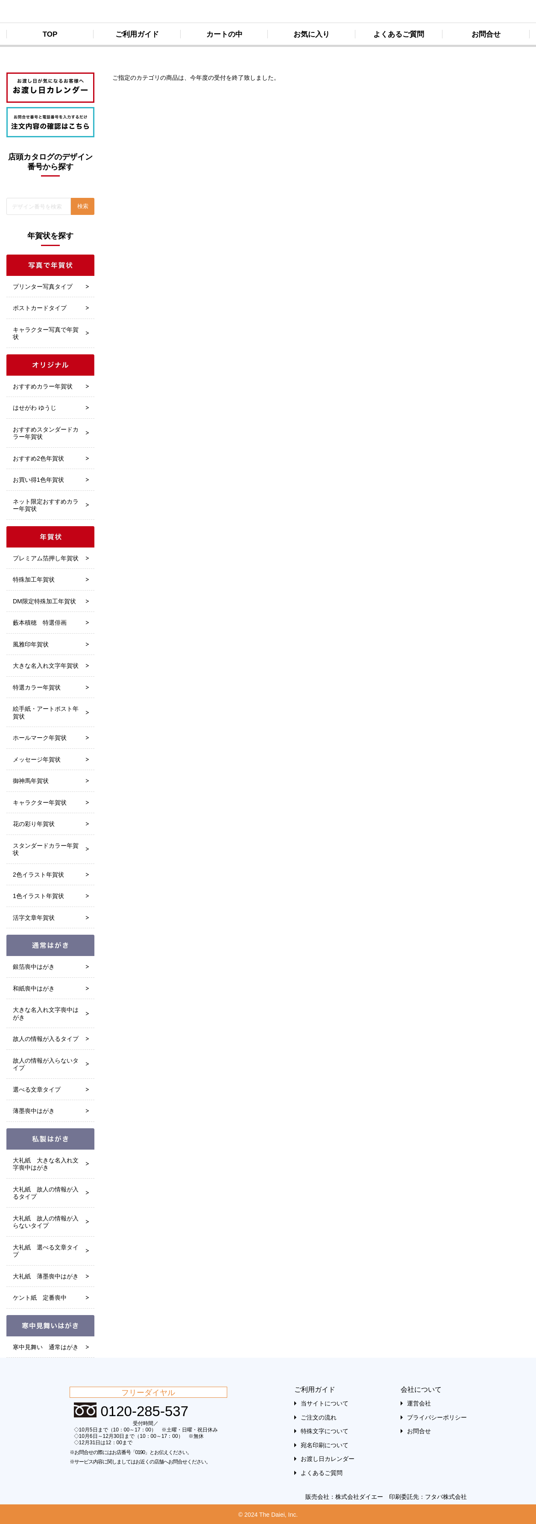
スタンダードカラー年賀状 (46, 849)
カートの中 (224, 34)
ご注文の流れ (319, 1417)
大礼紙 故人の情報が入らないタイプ (46, 1222)
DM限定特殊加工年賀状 (44, 601)
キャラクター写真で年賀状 (46, 333)
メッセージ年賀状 (37, 759)
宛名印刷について (325, 1445)
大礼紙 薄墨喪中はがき (46, 1276)
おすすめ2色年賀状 (38, 458)
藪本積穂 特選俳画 (40, 622)
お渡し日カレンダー (327, 1458)
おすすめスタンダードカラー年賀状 (46, 433)
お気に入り (311, 34)
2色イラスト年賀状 (38, 874)
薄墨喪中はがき (34, 1110)
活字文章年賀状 (34, 917)
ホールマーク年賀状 (40, 737)
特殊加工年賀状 (34, 579)
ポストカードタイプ (40, 307)
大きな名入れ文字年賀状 (46, 665)
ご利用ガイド (137, 34)
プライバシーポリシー (437, 1417)
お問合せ (486, 34)
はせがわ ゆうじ (34, 407)
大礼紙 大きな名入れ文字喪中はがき (46, 1164)
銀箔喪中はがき (34, 966)
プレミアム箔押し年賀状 (46, 558)
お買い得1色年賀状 (38, 479)
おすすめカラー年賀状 (43, 386)
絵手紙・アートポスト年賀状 (46, 712)
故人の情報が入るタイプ (46, 1038)
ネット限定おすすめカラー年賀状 (46, 505)
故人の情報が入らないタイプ (46, 1064)
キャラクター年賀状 (40, 802)
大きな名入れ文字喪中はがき (46, 1013)
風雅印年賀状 (31, 644)
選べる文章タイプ (37, 1089)
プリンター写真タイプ (43, 286)
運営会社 (419, 1403)
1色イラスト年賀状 (38, 895)
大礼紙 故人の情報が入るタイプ (46, 1193)
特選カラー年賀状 (37, 687)
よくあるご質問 (398, 34)
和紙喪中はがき (34, 988)
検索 (82, 206)
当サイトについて (325, 1403)
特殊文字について (325, 1431)
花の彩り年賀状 (34, 823)
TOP (50, 34)
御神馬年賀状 (31, 780)
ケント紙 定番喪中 (40, 1297)
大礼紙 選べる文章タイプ (46, 1251)
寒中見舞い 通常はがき (46, 1347)
